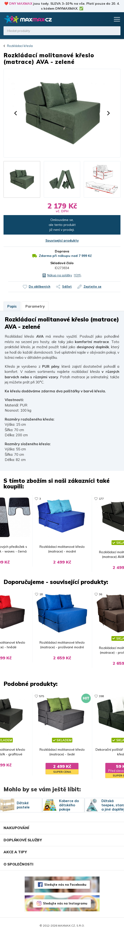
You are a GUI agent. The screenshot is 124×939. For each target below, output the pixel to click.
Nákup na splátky (59, 275)
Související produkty (62, 240)
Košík (106, 19)
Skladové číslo (62, 263)
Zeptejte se (92, 286)
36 (101, 596)
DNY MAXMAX (20, 3)
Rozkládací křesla (20, 46)
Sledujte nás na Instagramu (65, 909)
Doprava (62, 251)
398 (102, 699)
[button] (15, 113)
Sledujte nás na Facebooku (65, 890)
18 (39, 596)
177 (102, 498)
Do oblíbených (39, 286)
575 (40, 699)
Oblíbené (97, 19)
